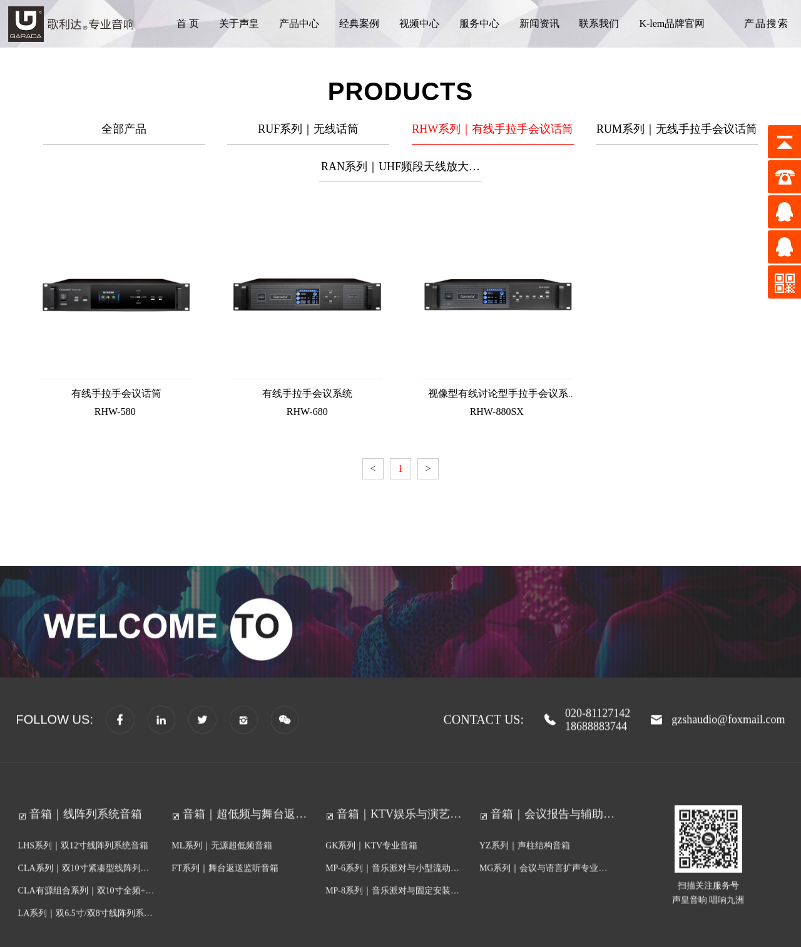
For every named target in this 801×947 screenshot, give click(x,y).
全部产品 (123, 133)
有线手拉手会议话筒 (116, 389)
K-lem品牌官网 (672, 23)
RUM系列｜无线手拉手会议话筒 (676, 133)
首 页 (187, 23)
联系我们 (599, 23)
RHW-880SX (495, 406)
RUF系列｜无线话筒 (308, 133)
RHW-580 (116, 406)
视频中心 (419, 23)
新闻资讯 (539, 23)
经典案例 (359, 23)
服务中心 (479, 23)
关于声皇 (239, 23)
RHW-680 (305, 406)
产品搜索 (766, 23)
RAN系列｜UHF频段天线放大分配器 (400, 176)
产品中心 (299, 23)
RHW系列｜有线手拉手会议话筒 (492, 133)
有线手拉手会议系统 (305, 389)
